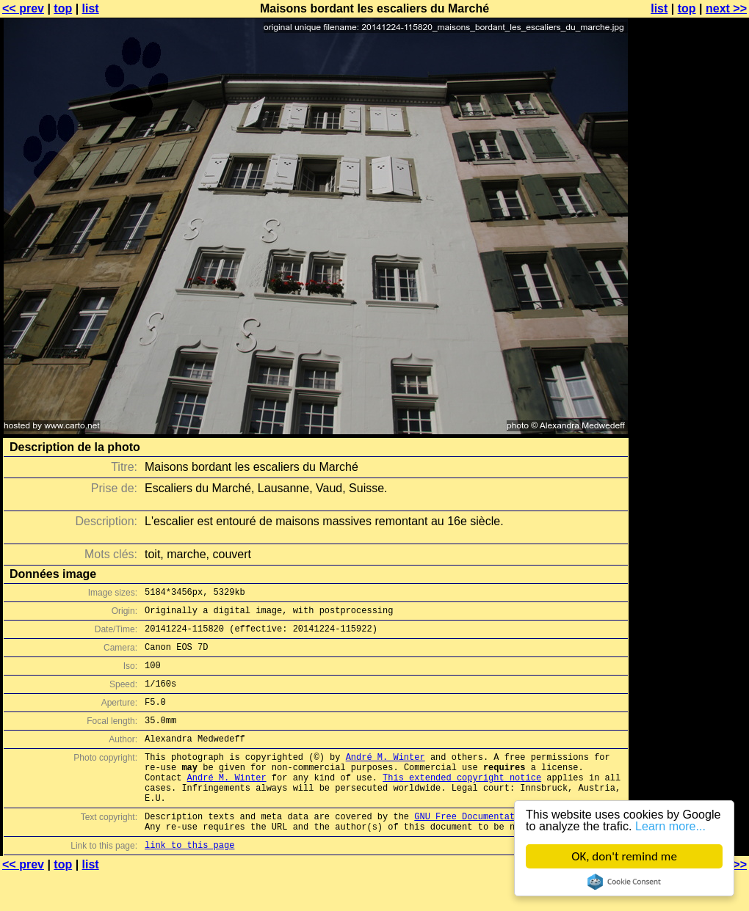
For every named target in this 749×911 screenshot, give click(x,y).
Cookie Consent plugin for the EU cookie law (624, 882)
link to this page (189, 882)
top (63, 8)
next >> (726, 8)
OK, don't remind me (624, 856)
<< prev (23, 8)
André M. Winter (385, 778)
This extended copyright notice (462, 803)
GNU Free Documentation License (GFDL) (511, 849)
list (90, 8)
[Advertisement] (689, 363)
